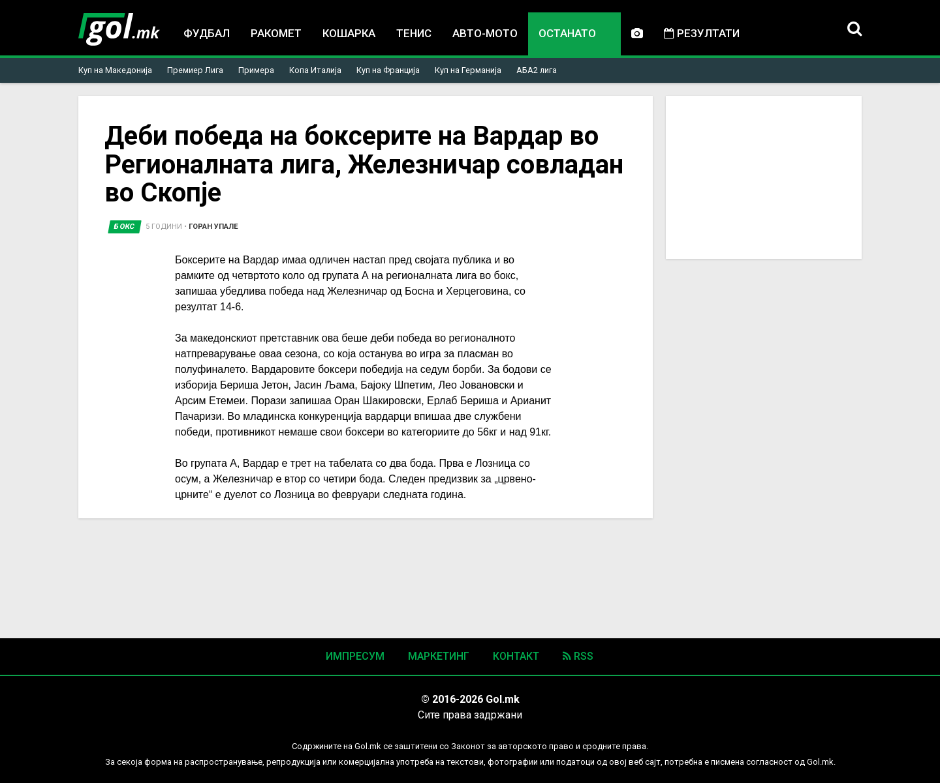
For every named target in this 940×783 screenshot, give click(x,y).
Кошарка (348, 33)
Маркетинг (438, 656)
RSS (578, 656)
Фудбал (206, 33)
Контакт (516, 656)
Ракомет (276, 33)
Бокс (125, 226)
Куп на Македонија (115, 70)
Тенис (413, 33)
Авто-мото (485, 33)
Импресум (355, 656)
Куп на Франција (388, 70)
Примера (256, 70)
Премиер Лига (195, 70)
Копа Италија (315, 70)
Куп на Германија (468, 70)
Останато (567, 34)
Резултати (702, 33)
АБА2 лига (536, 70)
